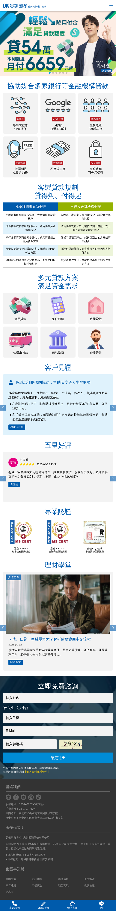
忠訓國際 (37, 879)
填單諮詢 (43, 905)
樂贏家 (9, 892)
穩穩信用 (63, 879)
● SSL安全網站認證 (34, 854)
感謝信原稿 (16, 426)
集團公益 (11, 879)
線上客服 (72, 905)
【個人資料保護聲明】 (37, 771)
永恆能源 (89, 879)
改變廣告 (37, 885)
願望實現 (63, 885)
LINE (101, 905)
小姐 (25, 708)
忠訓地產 (89, 885)
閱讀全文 (15, 662)
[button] (50, 73)
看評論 (14, 484)
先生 (10, 708)
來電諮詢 (14, 905)
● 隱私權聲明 (13, 854)
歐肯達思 (11, 885)
